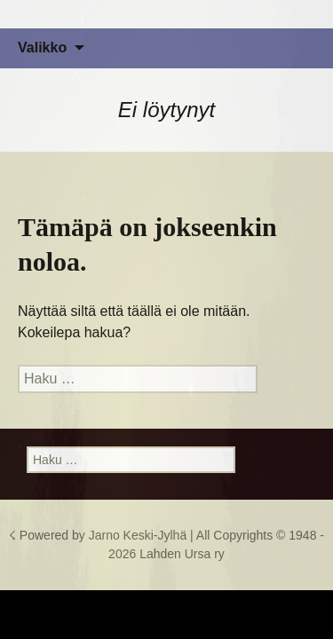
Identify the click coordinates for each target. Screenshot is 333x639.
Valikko (42, 47)
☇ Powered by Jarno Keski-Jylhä (99, 535)
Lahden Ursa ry (182, 554)
